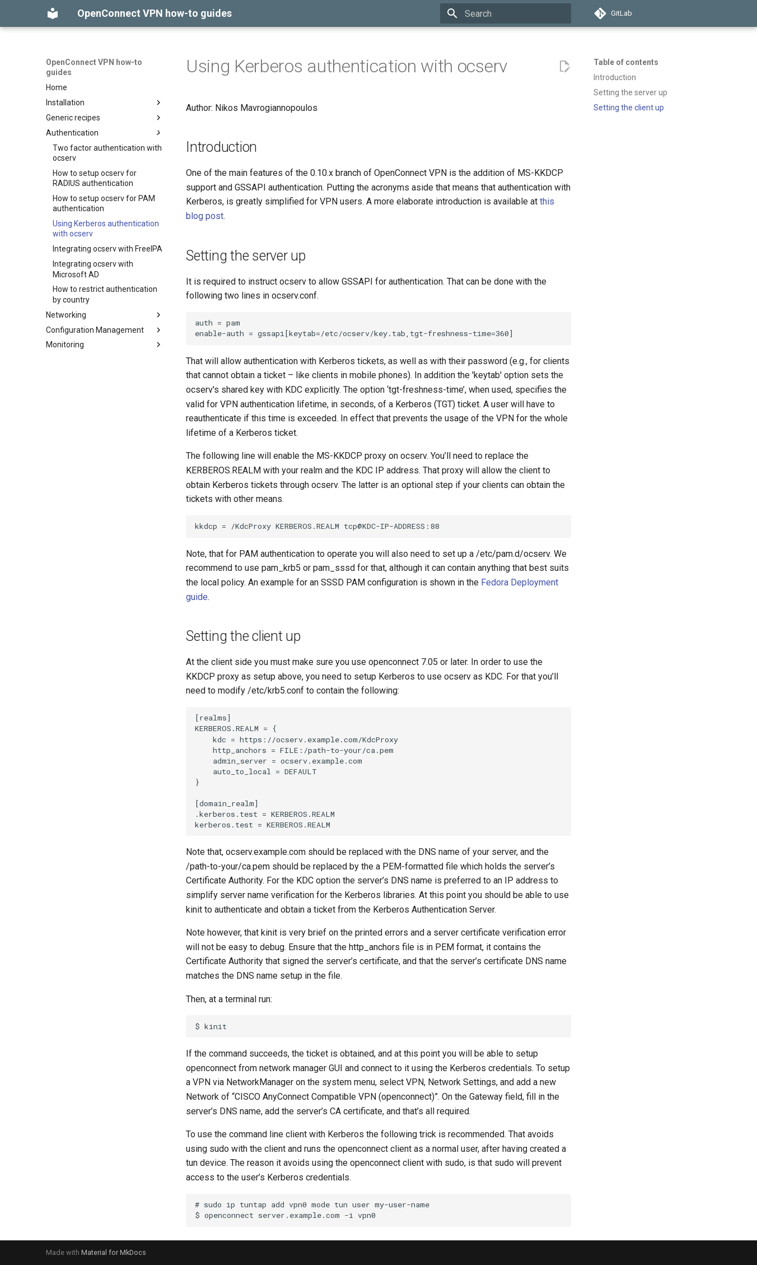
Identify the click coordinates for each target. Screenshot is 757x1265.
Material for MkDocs (113, 1252)
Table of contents (626, 62)
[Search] (505, 13)
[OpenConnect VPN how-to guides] (52, 13)
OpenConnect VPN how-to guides (94, 67)
